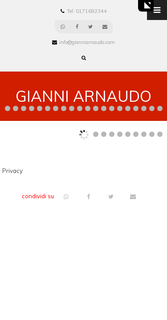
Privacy (12, 170)
